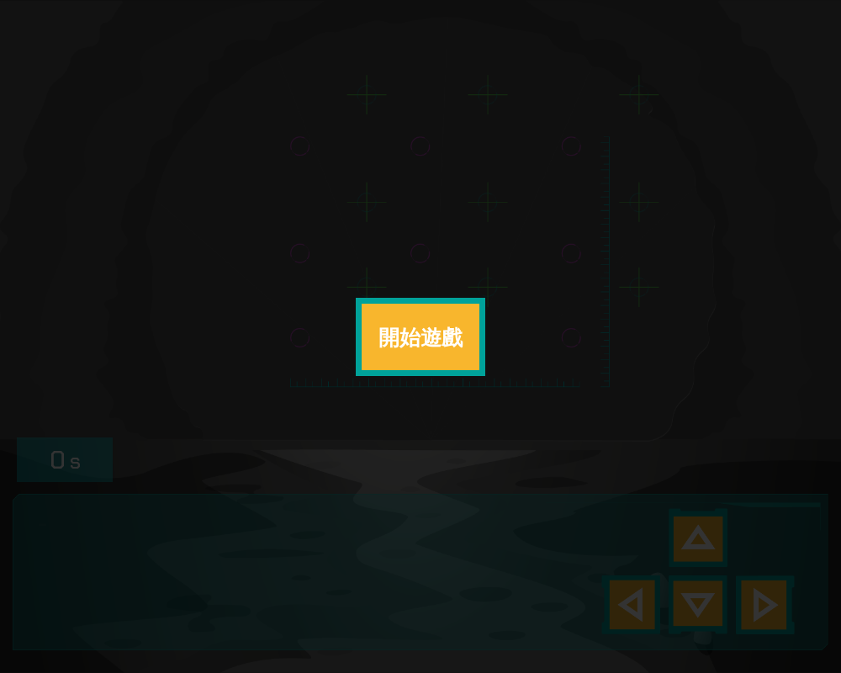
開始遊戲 (420, 337)
